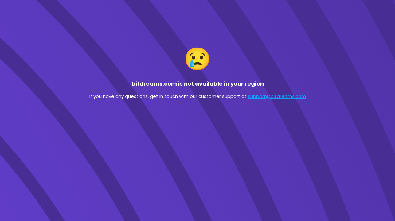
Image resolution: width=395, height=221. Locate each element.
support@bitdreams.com (277, 96)
